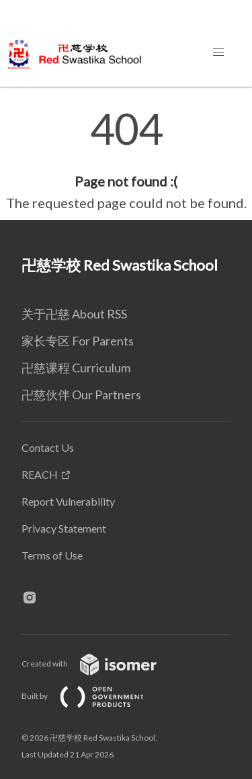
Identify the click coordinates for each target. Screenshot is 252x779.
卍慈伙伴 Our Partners (81, 394)
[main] (126, 160)
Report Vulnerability (68, 501)
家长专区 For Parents (78, 340)
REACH (40, 474)
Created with (100, 663)
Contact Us (48, 447)
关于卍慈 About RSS (74, 313)
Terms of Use (52, 555)
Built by (93, 696)
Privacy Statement (64, 528)
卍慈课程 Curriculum (76, 367)
